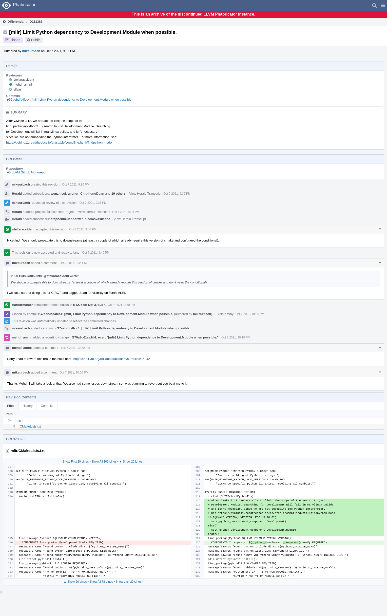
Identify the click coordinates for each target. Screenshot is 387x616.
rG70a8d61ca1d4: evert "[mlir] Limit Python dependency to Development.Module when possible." (145, 337)
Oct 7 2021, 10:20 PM (75, 348)
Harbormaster (22, 305)
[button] (383, 5)
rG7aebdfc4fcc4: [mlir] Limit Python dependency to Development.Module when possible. (69, 99)
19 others (118, 193)
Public (35, 40)
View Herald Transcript (145, 193)
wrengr (73, 193)
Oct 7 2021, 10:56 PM (73, 372)
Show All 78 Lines (101, 581)
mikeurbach (31, 51)
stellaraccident (24, 79)
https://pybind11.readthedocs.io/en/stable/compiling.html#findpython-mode (59, 142)
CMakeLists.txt (30, 426)
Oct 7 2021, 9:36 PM (75, 184)
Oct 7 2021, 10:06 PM (249, 314)
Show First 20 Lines (76, 461)
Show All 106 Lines (103, 461)
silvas (18, 89)
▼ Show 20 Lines (130, 461)
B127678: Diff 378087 (89, 305)
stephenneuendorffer (67, 219)
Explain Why (224, 314)
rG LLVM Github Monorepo (26, 172)
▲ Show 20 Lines (75, 581)
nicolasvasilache (97, 219)
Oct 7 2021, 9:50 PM (121, 305)
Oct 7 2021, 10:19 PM (235, 337)
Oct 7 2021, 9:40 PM (82, 229)
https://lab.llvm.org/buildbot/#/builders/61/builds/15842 (111, 359)
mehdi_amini (23, 84)
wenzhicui (58, 193)
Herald (17, 193)
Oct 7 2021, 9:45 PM (73, 263)
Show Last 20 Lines (128, 581)
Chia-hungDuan (92, 193)
